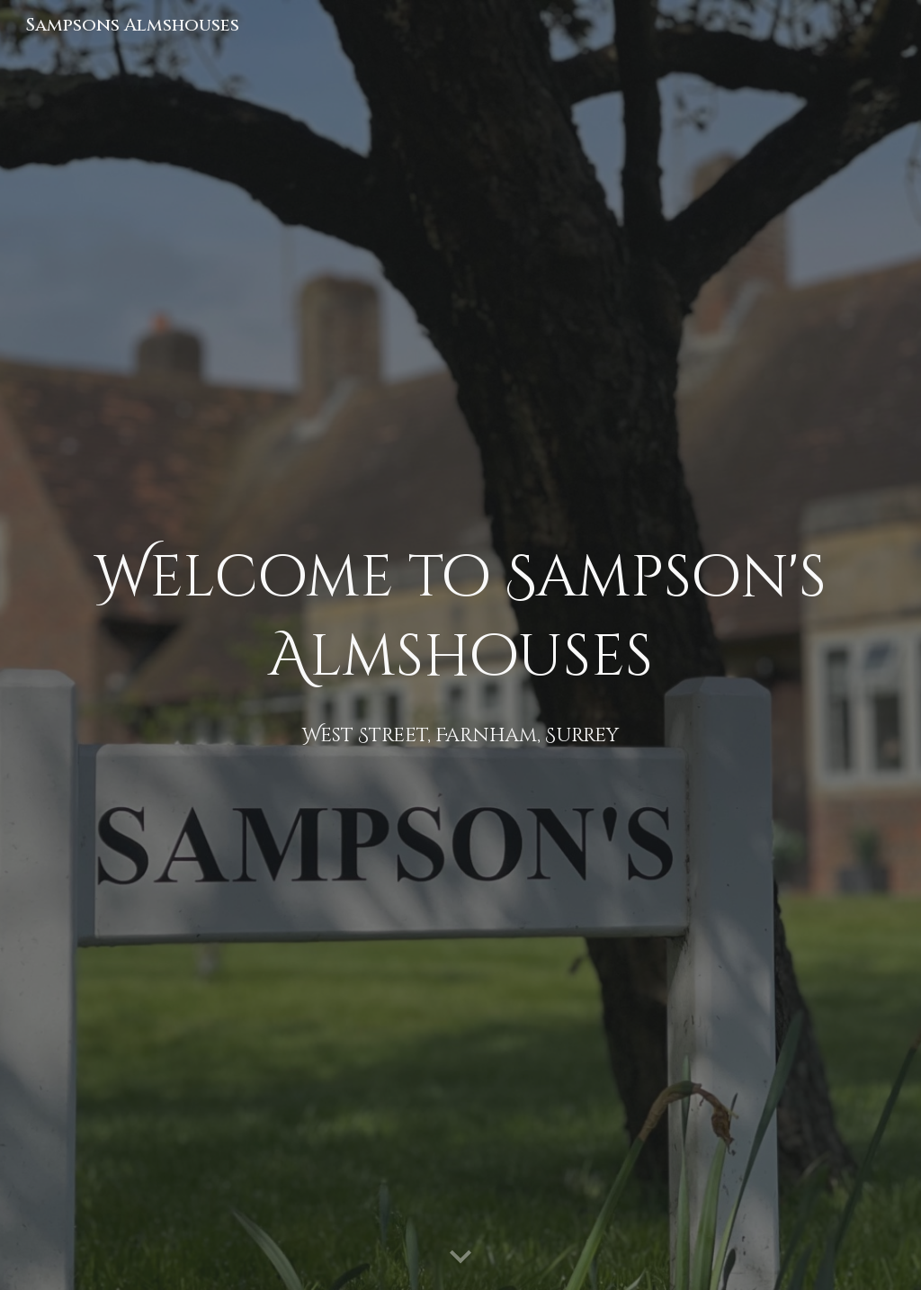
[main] (461, 645)
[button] (460, 1257)
